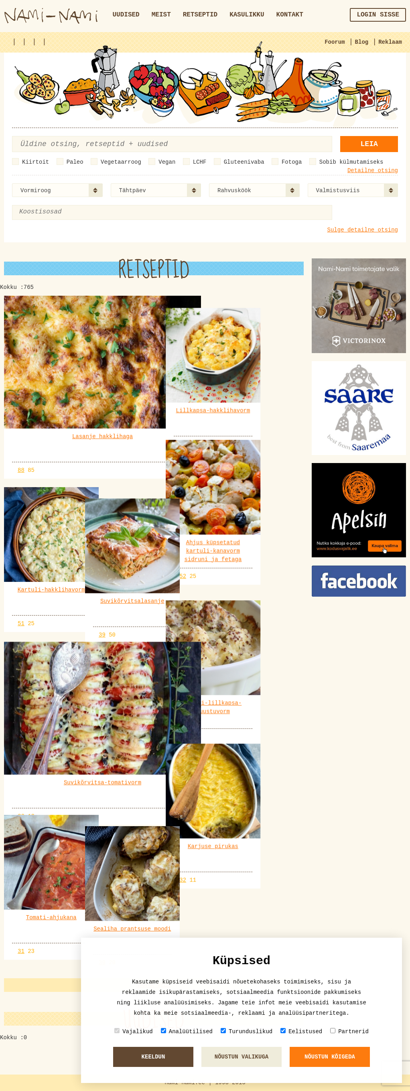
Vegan (166, 162)
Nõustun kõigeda (329, 1057)
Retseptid (200, 14)
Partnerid (349, 1031)
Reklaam (390, 42)
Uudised (126, 14)
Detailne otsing (372, 170)
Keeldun (153, 1057)
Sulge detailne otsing (362, 230)
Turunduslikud (246, 1031)
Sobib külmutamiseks (351, 162)
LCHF (200, 162)
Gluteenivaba (244, 162)
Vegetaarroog (121, 162)
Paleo (75, 162)
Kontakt (289, 14)
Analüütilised (187, 1031)
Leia (369, 144)
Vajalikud (133, 1031)
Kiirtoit (35, 162)
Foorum (335, 42)
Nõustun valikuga (241, 1057)
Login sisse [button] (378, 14)
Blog (362, 42)
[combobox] (57, 190)
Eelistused (301, 1031)
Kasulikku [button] (246, 14)
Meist (161, 14)
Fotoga (292, 162)
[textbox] (57, 212)
